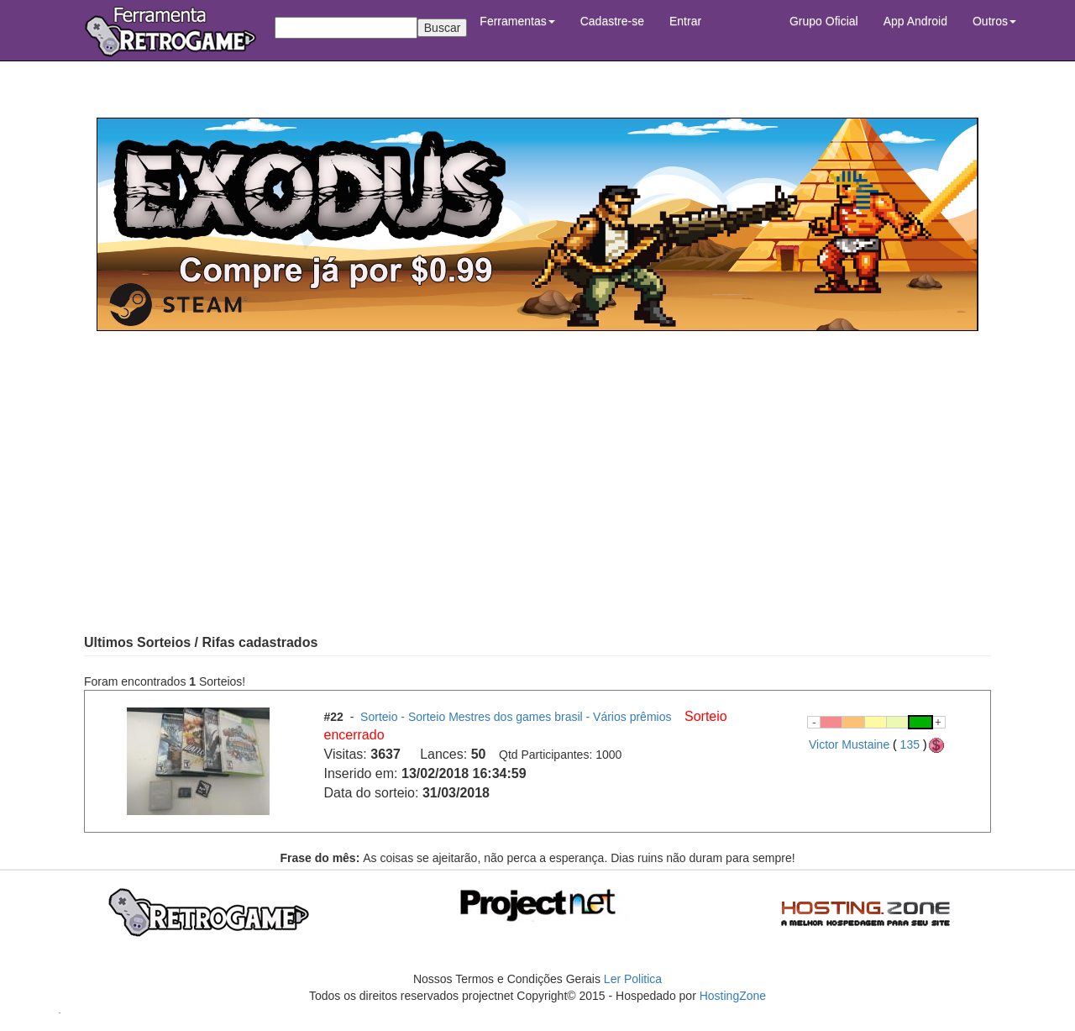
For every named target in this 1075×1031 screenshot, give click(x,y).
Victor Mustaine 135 (877, 744)
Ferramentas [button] (517, 21)
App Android (915, 21)
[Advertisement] (537, 482)
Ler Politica (633, 979)
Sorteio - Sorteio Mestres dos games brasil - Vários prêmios (517, 716)
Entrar (685, 21)
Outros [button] (994, 21)
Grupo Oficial (823, 21)
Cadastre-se (612, 21)
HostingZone (733, 995)
